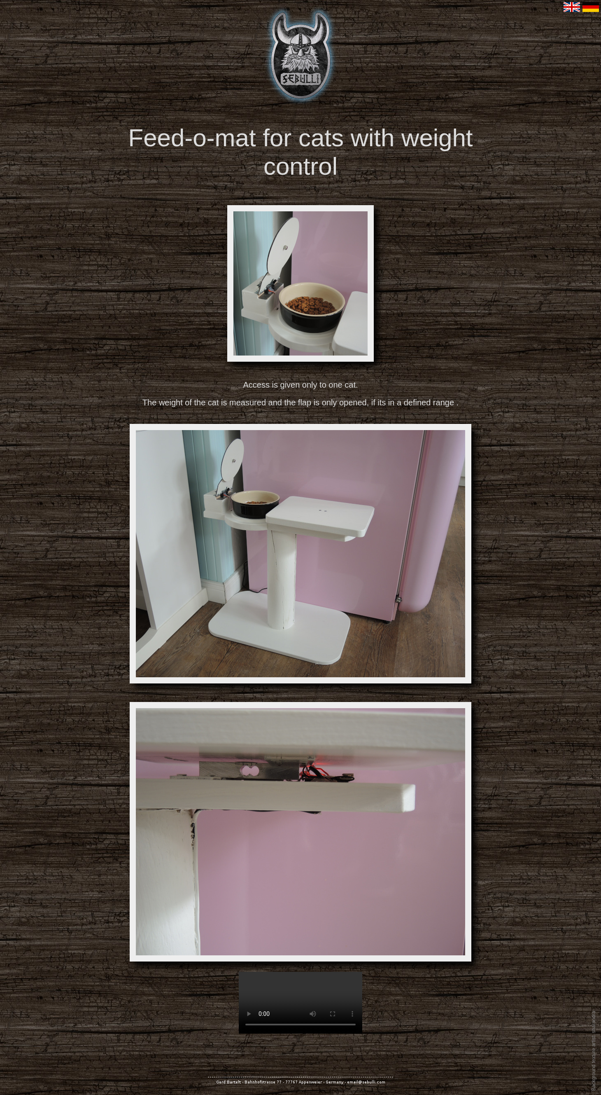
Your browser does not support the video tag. (300, 1003)
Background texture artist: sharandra (593, 1051)
